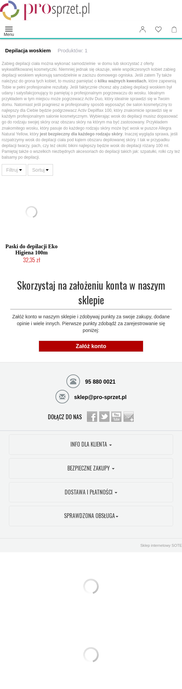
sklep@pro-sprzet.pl (91, 396)
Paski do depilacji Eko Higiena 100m (31, 249)
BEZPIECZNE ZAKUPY (91, 468)
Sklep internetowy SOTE (161, 545)
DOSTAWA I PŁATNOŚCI (91, 492)
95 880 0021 (90, 380)
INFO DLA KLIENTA (91, 444)
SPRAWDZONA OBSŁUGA (91, 516)
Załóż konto (91, 346)
